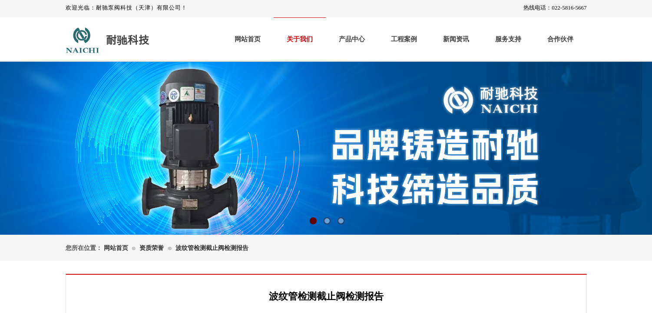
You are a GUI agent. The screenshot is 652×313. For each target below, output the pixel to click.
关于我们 (300, 39)
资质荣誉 (151, 248)
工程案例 (404, 39)
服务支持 (508, 39)
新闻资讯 (456, 39)
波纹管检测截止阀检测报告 (211, 248)
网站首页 (248, 39)
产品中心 (352, 39)
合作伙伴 (560, 39)
